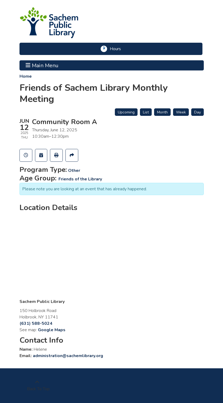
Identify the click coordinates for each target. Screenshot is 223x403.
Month (162, 112)
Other (74, 170)
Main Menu (42, 65)
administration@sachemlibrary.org (68, 356)
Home (25, 76)
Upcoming (126, 112)
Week (181, 112)
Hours (117, 49)
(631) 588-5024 (35, 323)
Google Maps (51, 330)
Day (197, 112)
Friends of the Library (80, 179)
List (146, 112)
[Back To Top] (37, 385)
